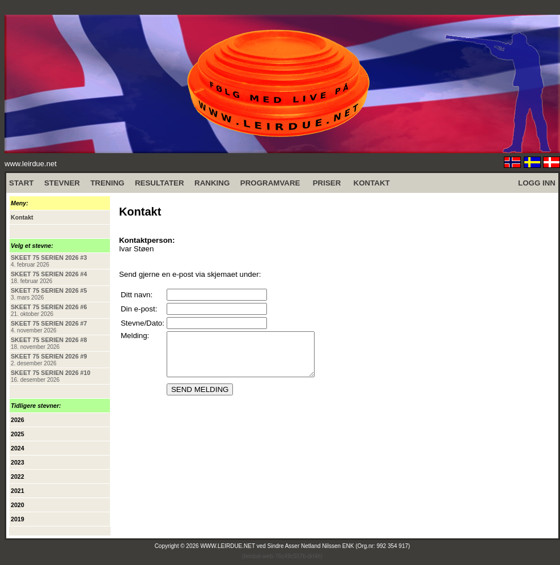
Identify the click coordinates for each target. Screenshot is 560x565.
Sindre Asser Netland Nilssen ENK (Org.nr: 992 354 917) (339, 546)
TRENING (107, 183)
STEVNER (62, 183)
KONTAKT (372, 183)
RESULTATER (159, 183)
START (21, 183)
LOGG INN (536, 183)
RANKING (212, 183)
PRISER (327, 183)
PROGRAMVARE (270, 183)
